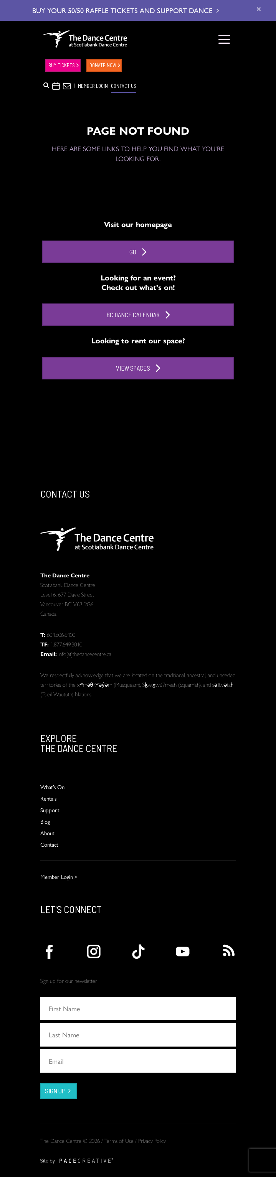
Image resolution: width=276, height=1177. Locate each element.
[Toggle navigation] (224, 39)
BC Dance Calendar (138, 314)
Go (138, 252)
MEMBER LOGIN (93, 86)
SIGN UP (55, 1091)
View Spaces (138, 368)
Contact (49, 844)
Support (49, 810)
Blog (45, 821)
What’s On (52, 787)
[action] (49, 951)
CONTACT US (123, 86)
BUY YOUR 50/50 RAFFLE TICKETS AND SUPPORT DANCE (125, 10)
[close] (258, 9)
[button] (46, 85)
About (47, 833)
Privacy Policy (152, 1140)
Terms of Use (119, 1140)
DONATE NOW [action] (102, 65)
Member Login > (59, 876)
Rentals (48, 798)
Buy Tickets (61, 65)
